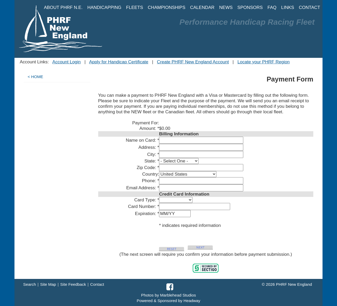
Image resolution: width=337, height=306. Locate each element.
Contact (97, 284)
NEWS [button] (226, 7)
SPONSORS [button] (250, 7)
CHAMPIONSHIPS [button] (166, 7)
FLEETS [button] (134, 7)
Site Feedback (73, 284)
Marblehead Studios (178, 295)
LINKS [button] (287, 7)
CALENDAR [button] (202, 7)
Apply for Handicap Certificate (118, 61)
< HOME (35, 76)
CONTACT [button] (309, 7)
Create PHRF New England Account (193, 61)
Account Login (66, 61)
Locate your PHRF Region (263, 61)
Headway (192, 300)
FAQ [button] (271, 7)
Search (29, 284)
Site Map (48, 284)
